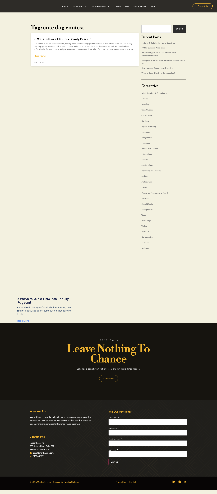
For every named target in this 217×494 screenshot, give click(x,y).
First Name (113, 418)
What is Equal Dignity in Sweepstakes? (158, 73)
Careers (117, 6)
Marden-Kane (147, 165)
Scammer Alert (140, 6)
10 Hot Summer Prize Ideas (153, 47)
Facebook (145, 132)
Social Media (147, 204)
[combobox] (156, 29)
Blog (153, 6)
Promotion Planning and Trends (154, 192)
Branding (145, 104)
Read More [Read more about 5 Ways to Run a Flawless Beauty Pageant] (23, 320)
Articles (144, 98)
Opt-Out (132, 482)
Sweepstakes (147, 209)
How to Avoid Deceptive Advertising (157, 68)
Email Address (115, 439)
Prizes (144, 187)
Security (144, 198)
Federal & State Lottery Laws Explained (158, 43)
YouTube (145, 242)
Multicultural (146, 181)
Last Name (113, 428)
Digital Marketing (148, 126)
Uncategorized (147, 237)
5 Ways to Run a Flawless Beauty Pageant (62, 39)
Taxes (143, 215)
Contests (145, 120)
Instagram (145, 143)
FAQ (127, 6)
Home (65, 6)
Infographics (146, 137)
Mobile (144, 176)
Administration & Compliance (154, 93)
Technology (146, 220)
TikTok (144, 226)
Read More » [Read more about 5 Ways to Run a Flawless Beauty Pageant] (40, 56)
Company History (100, 6)
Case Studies (147, 109)
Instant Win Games (149, 148)
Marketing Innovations (151, 170)
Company (113, 450)
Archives (145, 248)
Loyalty (144, 159)
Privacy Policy (121, 482)
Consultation (146, 115)
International (146, 154)
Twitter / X (146, 231)
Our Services (79, 6)
